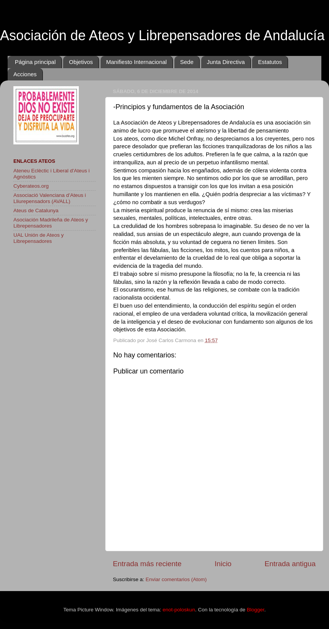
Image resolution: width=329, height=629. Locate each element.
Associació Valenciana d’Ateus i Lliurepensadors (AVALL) (49, 198)
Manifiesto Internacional (136, 62)
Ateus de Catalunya (36, 210)
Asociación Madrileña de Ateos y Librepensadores (50, 223)
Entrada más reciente (147, 564)
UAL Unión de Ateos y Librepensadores (38, 238)
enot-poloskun (179, 610)
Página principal (35, 62)
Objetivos (81, 62)
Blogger (255, 610)
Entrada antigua (290, 564)
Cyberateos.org (31, 186)
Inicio (223, 564)
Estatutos (270, 62)
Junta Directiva (226, 62)
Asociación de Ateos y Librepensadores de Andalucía (162, 35)
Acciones (25, 74)
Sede (187, 62)
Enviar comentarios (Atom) (176, 579)
